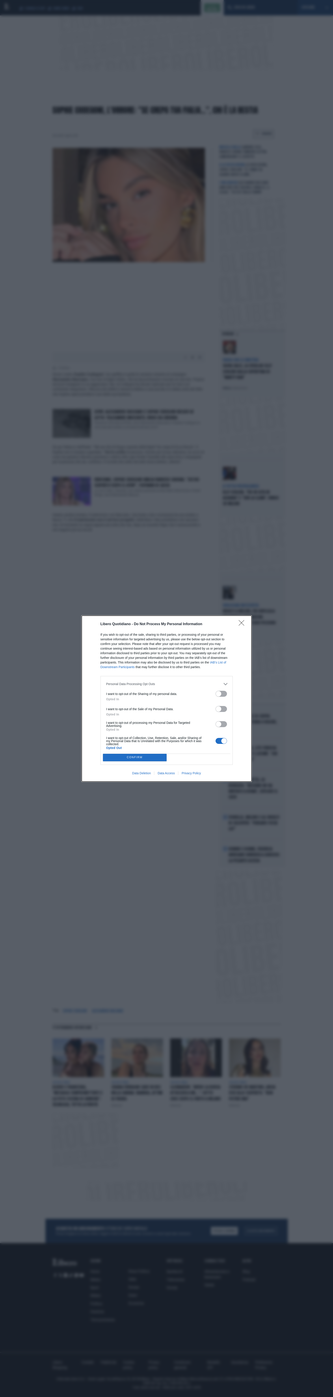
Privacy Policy (191, 773)
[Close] (243, 624)
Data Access (166, 773)
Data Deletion (141, 773)
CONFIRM (135, 757)
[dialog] (166, 699)
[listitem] (166, 684)
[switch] (221, 694)
